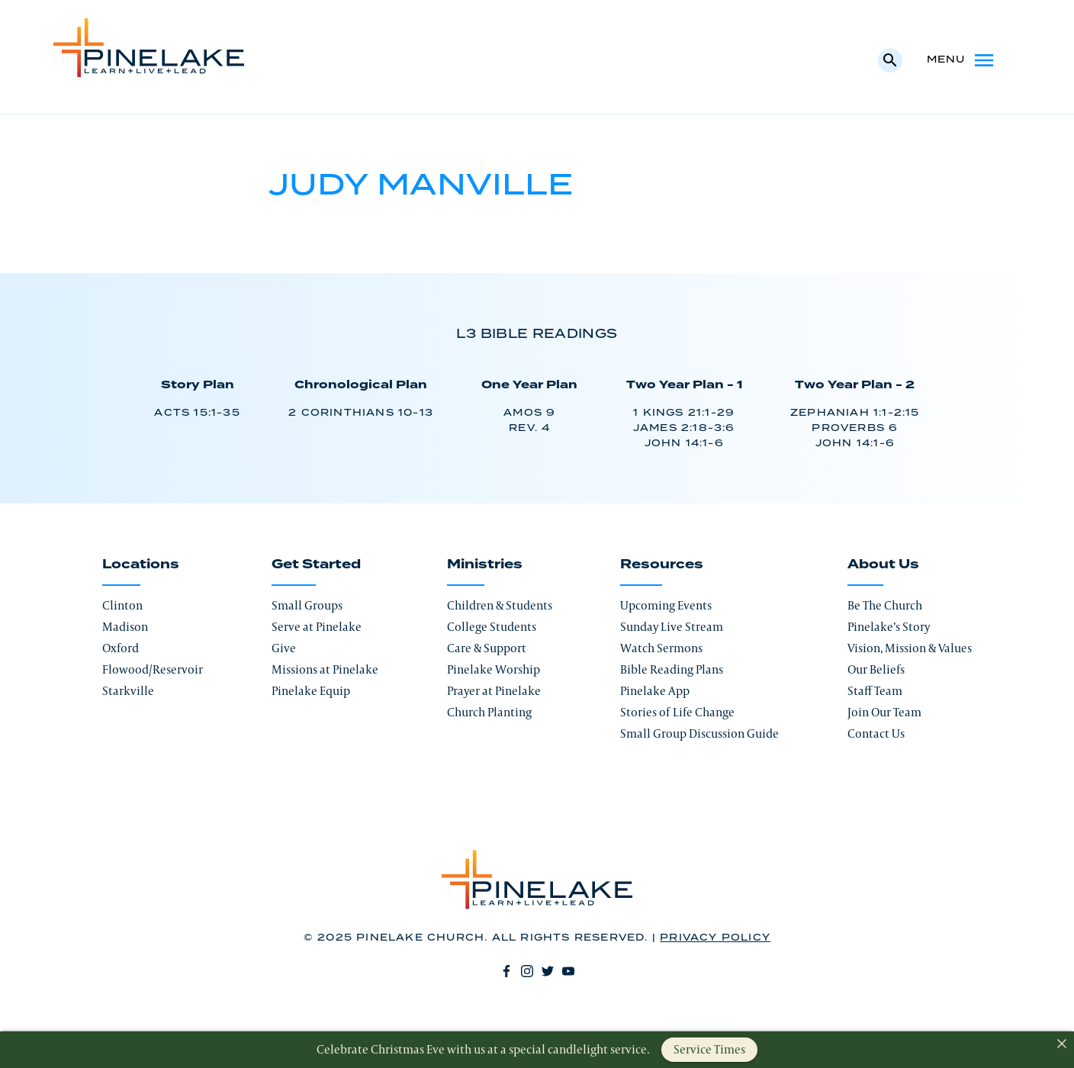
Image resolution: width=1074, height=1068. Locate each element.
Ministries (485, 564)
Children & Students (499, 605)
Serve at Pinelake (317, 627)
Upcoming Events (666, 605)
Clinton (122, 605)
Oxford (120, 648)
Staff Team (874, 691)
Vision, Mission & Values (909, 648)
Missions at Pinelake (325, 669)
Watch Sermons (661, 648)
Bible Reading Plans (671, 669)
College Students (491, 627)
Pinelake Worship (493, 669)
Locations (140, 564)
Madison (125, 627)
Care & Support (486, 648)
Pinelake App (655, 691)
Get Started (316, 564)
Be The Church (884, 605)
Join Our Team (884, 712)
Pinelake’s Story (888, 627)
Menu (961, 60)
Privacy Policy (715, 938)
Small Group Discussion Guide (699, 733)
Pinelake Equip (311, 691)
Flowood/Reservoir (152, 669)
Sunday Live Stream (671, 627)
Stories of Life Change (677, 712)
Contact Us (876, 733)
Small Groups (307, 605)
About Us (883, 564)
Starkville (128, 691)
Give (284, 648)
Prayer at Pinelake (494, 691)
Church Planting (489, 712)
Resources (661, 564)
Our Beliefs (876, 669)
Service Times (709, 1049)
